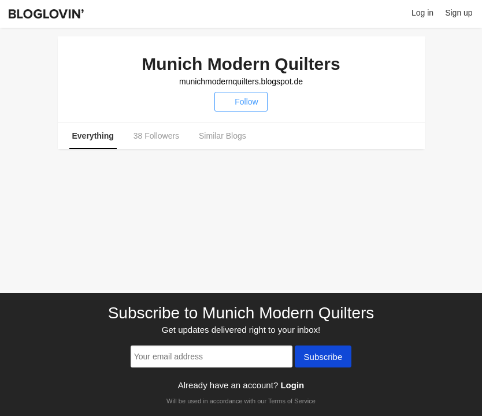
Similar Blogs (222, 135)
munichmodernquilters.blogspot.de (241, 81)
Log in (422, 12)
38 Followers (156, 135)
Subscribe (323, 357)
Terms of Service (292, 401)
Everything (93, 135)
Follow (241, 101)
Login (292, 385)
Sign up (458, 12)
